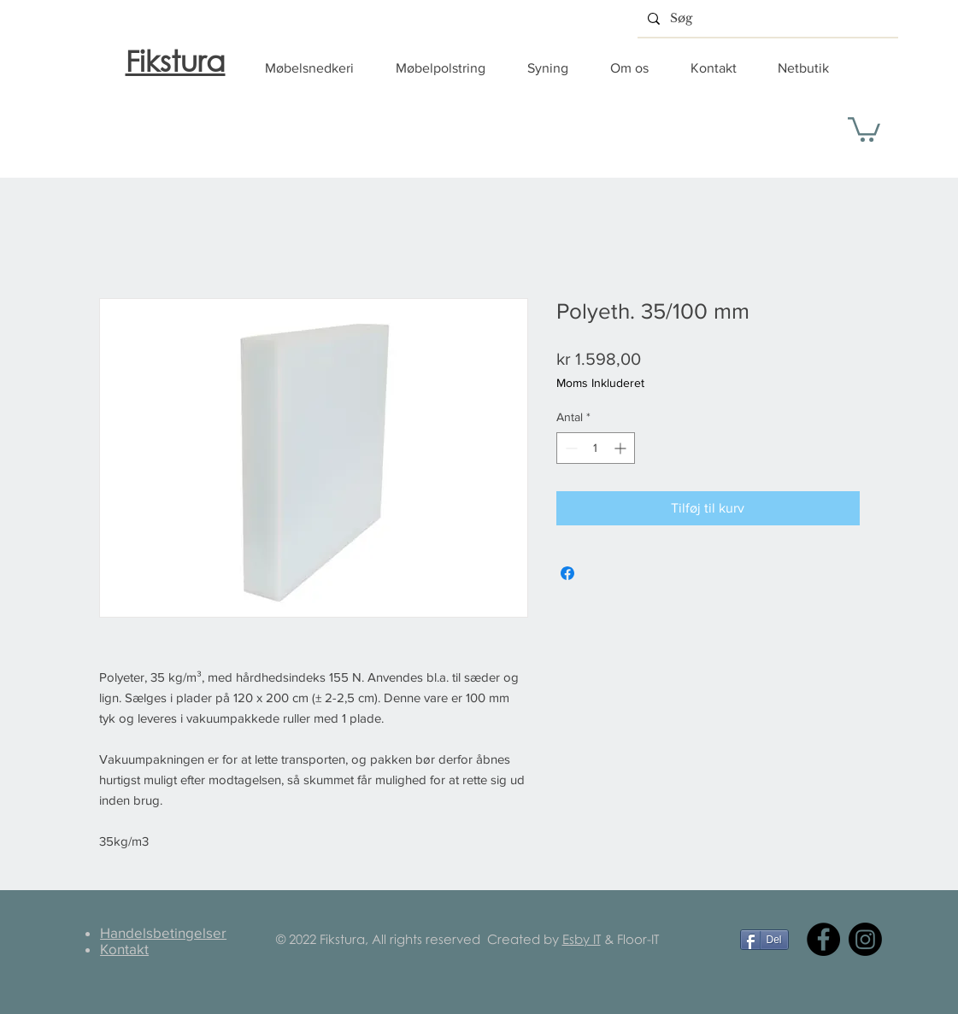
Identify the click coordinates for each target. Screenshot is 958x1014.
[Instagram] (865, 939)
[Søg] (766, 18)
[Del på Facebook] (567, 573)
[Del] (764, 939)
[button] (317, 68)
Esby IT (581, 939)
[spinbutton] (595, 448)
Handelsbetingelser (163, 932)
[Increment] (621, 448)
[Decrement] (569, 448)
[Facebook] (823, 939)
